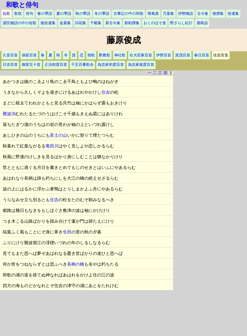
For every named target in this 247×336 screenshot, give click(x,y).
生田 (67, 232)
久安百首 (10, 55)
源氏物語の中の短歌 (19, 23)
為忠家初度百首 (111, 65)
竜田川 (52, 146)
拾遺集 (233, 14)
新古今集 (112, 23)
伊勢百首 (163, 55)
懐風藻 (153, 14)
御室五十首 (31, 65)
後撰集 (218, 14)
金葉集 (65, 23)
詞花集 (80, 23)
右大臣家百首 (141, 55)
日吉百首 (10, 65)
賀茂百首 (182, 55)
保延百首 (29, 55)
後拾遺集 (48, 23)
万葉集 (168, 14)
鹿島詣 (202, 23)
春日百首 (201, 55)
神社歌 (120, 55)
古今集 (202, 14)
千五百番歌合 (82, 65)
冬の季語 (101, 14)
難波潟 (9, 113)
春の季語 (44, 14)
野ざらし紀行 (181, 23)
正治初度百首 (56, 65)
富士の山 (58, 135)
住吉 (105, 92)
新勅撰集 (131, 23)
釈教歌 (104, 55)
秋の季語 (82, 14)
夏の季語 (63, 14)
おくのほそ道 (154, 23)
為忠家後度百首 (141, 65)
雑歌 (91, 55)
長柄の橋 (75, 264)
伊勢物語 (185, 14)
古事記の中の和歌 (128, 14)
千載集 (95, 23)
